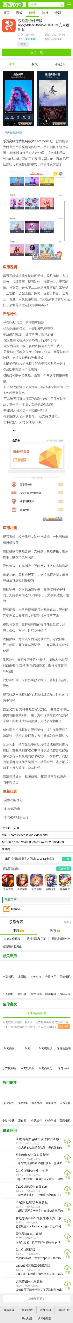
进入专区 (64, 1026)
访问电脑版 (44, 1318)
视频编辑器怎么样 (12, 947)
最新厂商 (63, 1309)
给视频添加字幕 (36, 938)
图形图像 (31, 38)
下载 (18, 930)
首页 (6, 12)
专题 (58, 12)
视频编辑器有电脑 (60, 939)
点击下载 (36, 52)
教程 (55, 930)
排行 (45, 12)
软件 (32, 12)
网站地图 (27, 1318)
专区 (36, 922)
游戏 (19, 12)
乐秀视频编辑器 (13, 132)
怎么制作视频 (12, 938)
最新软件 (27, 1309)
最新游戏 (9, 1309)
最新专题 (45, 1309)
